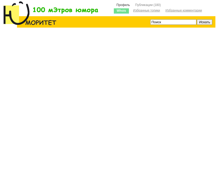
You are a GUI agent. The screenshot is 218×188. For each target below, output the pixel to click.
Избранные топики (146, 10)
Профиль (123, 5)
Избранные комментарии (183, 10)
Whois (121, 11)
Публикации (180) (148, 5)
